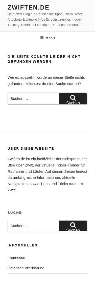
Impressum (17, 258)
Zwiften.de (29, 7)
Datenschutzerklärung (26, 268)
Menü (47, 38)
